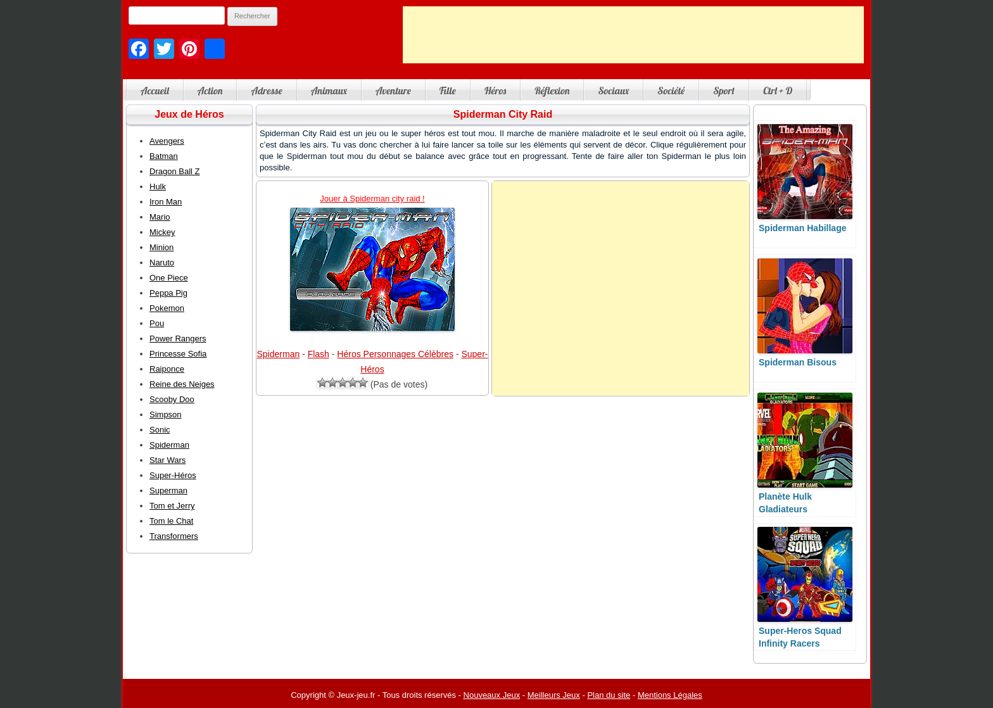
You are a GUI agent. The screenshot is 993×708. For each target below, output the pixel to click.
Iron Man (165, 201)
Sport (724, 90)
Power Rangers (177, 338)
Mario (159, 217)
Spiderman (278, 354)
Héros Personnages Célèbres (395, 354)
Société (671, 90)
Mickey (162, 232)
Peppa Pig (168, 293)
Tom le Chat (171, 521)
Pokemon (166, 308)
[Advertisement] (633, 34)
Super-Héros (172, 475)
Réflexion (551, 90)
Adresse (266, 90)
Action (210, 90)
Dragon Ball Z (174, 171)
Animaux (329, 90)
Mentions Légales (670, 695)
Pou (156, 323)
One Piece (168, 277)
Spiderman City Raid (502, 114)
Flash (318, 354)
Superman (168, 490)
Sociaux (613, 90)
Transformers (173, 536)
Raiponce (166, 369)
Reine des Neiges (182, 384)
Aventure (393, 90)
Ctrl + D (777, 90)
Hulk (157, 186)
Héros (495, 90)
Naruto (161, 262)
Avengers (166, 141)
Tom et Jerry (172, 505)
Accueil (155, 90)
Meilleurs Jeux (554, 695)
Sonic (159, 429)
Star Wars (167, 460)
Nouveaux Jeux (492, 695)
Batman (163, 156)
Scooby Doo (171, 399)
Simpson (165, 414)
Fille (448, 90)
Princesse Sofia (177, 353)
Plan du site (608, 695)
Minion (161, 247)
